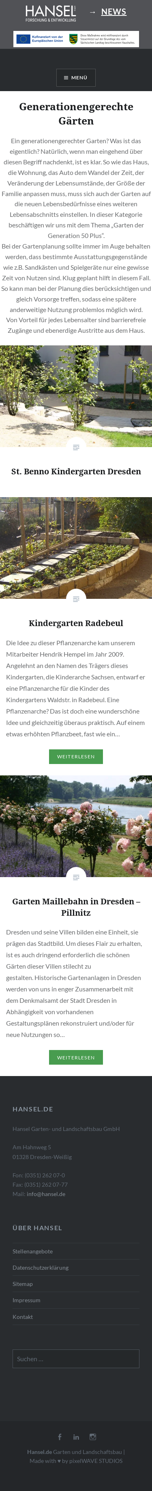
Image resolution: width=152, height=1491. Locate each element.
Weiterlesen (76, 756)
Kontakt (23, 1316)
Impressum (27, 1300)
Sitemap (23, 1283)
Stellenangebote (33, 1251)
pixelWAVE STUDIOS (95, 1460)
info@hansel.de (46, 1193)
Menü (79, 77)
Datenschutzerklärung (41, 1267)
